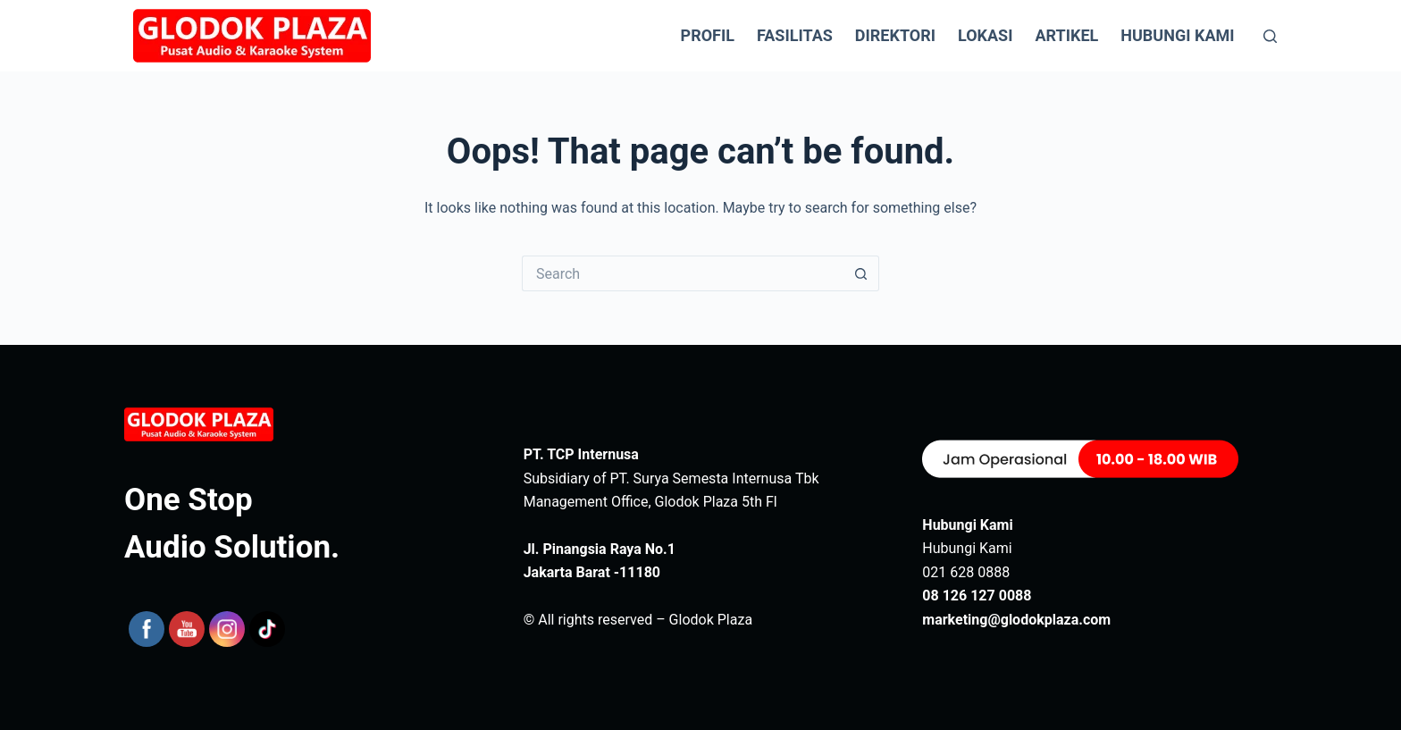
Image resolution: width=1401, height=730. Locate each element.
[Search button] (861, 273)
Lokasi (985, 35)
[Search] (1270, 36)
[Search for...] (682, 273)
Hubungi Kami (1177, 35)
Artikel (1066, 35)
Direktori (895, 35)
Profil (707, 35)
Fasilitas (795, 35)
